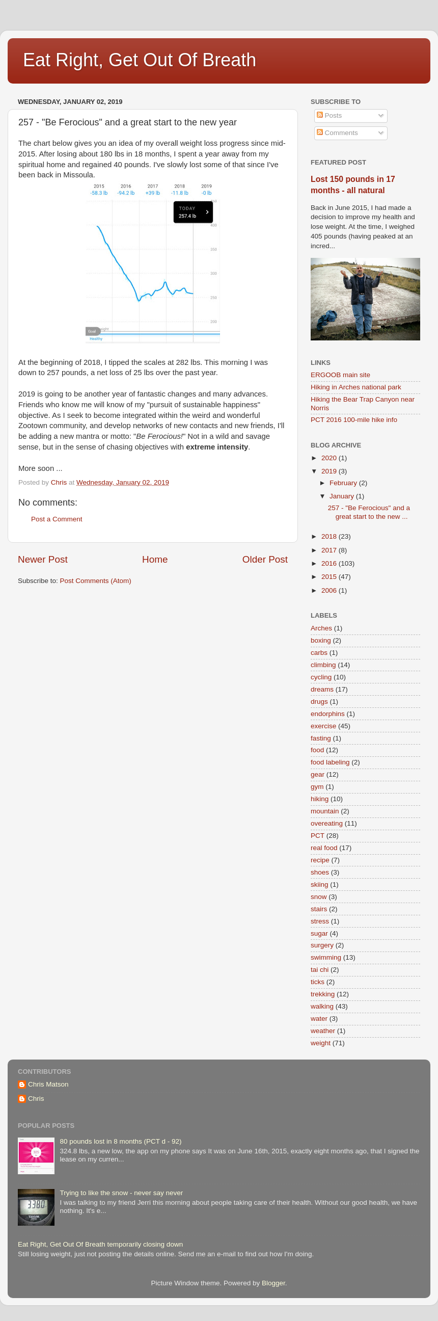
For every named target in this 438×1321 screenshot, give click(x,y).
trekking (323, 994)
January (343, 496)
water (319, 1018)
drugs (319, 701)
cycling (321, 677)
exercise (323, 726)
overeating (327, 823)
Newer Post (43, 559)
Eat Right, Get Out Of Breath (139, 59)
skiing (319, 884)
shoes (320, 872)
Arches (321, 628)
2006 (330, 590)
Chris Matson (48, 1084)
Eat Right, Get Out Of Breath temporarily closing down (100, 1244)
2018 (330, 536)
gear (317, 774)
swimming (326, 957)
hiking (319, 799)
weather (323, 1031)
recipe (320, 860)
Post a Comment (57, 519)
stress (320, 921)
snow (319, 897)
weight (321, 1043)
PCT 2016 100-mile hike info (354, 420)
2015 (330, 576)
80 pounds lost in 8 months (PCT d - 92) (120, 1141)
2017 (330, 550)
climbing (323, 665)
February (344, 483)
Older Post (265, 559)
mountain (325, 811)
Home (155, 559)
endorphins (328, 714)
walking (322, 1006)
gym (317, 786)
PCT (317, 835)
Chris (36, 1098)
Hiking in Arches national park (356, 387)
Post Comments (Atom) (95, 581)
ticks (317, 982)
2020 (330, 458)
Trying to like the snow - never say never (121, 1193)
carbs (319, 652)
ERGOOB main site (340, 375)
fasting (321, 738)
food (317, 750)
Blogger (273, 1283)
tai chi (319, 969)
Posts (329, 115)
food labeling (330, 762)
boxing (321, 640)
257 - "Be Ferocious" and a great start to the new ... (369, 512)
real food (324, 848)
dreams (322, 689)
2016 (330, 563)
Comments (337, 133)
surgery (322, 945)
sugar (319, 933)
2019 (330, 471)
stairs (319, 909)
